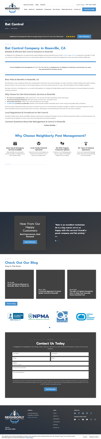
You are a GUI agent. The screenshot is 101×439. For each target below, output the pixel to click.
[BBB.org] (91, 379)
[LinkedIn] (83, 379)
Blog (37, 4)
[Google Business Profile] (75, 379)
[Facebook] (79, 379)
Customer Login (89, 9)
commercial (74, 56)
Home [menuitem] (25, 9)
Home (55, 379)
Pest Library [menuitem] (56, 9)
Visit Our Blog (11, 270)
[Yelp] (87, 379)
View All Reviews (84, 36)
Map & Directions (32, 383)
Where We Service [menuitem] (67, 9)
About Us (55, 382)
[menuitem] (7, 406)
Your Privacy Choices (24, 405)
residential (65, 56)
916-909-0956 (91, 4)
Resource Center (29, 4)
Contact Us (56, 393)
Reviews (42, 4)
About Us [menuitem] (31, 9)
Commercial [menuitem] (47, 9)
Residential (56, 385)
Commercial (56, 388)
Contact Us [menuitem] (77, 9)
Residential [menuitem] (39, 9)
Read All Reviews (29, 208)
